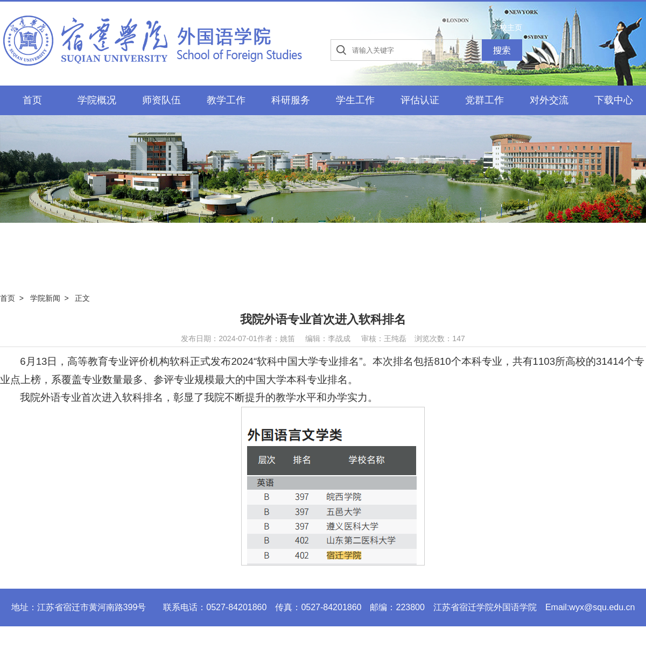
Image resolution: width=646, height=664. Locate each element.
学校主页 (507, 27)
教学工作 (226, 100)
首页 (32, 100)
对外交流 (549, 100)
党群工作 (484, 100)
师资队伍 (161, 100)
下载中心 (613, 100)
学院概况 (97, 100)
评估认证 (420, 100)
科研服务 (290, 100)
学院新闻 (45, 298)
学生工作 (355, 100)
